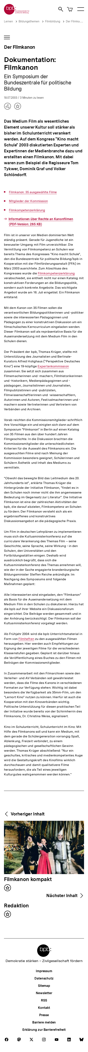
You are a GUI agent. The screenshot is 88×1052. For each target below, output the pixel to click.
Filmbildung (52, 21)
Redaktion (16, 905)
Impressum (44, 971)
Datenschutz (44, 978)
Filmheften (26, 639)
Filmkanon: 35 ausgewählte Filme (33, 192)
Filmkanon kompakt (28, 879)
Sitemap (44, 986)
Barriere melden (44, 1022)
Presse (44, 1015)
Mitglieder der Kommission (28, 201)
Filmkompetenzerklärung (27, 210)
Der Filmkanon (75, 21)
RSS (44, 1000)
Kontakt (44, 1008)
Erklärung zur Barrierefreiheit (44, 1030)
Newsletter (44, 993)
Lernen (8, 21)
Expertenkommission (53, 366)
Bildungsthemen (29, 21)
